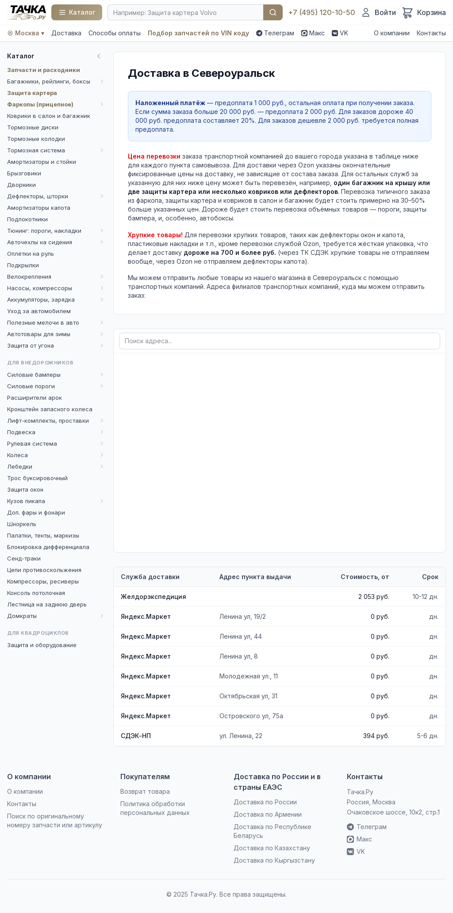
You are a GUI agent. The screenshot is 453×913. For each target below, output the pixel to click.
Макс (313, 33)
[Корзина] (423, 12)
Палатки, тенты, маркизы (43, 535)
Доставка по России (265, 802)
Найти (273, 12)
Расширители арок (34, 397)
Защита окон (25, 489)
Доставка (66, 33)
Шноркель (21, 523)
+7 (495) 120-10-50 (321, 12)
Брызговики (24, 173)
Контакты (431, 33)
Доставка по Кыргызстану (274, 860)
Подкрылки (23, 265)
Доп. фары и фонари (36, 512)
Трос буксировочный (37, 477)
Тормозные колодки (36, 138)
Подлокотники (27, 219)
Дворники (21, 184)
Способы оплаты (114, 33)
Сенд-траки (24, 558)
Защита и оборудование (42, 644)
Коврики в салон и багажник (48, 115)
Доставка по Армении (268, 814)
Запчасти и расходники (43, 69)
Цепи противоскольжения (44, 569)
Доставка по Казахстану (272, 848)
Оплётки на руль (30, 253)
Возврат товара (145, 791)
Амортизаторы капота (38, 207)
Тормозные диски (32, 127)
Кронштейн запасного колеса (49, 409)
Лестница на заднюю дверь (47, 604)
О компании (392, 33)
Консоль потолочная (36, 592)
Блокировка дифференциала (48, 546)
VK (340, 33)
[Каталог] (76, 12)
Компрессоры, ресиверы (43, 581)
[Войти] (378, 12)
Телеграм (275, 33)
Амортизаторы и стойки (41, 161)
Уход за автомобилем (39, 310)
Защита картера (32, 92)
